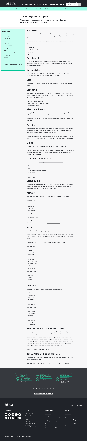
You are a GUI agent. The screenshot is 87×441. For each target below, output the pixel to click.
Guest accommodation (51, 430)
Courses (25, 4)
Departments (54, 4)
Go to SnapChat (19, 414)
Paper (5, 60)
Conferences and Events (63, 8)
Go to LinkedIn (16, 414)
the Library (31, 47)
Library (47, 424)
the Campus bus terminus (35, 101)
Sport (47, 4)
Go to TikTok (6, 418)
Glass (5, 50)
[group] (23, 379)
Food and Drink (39, 8)
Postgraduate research (51, 420)
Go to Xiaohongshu (19, 418)
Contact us (48, 414)
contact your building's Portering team (54, 242)
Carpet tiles (7, 38)
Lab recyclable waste (9, 53)
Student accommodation (52, 428)
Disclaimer (68, 414)
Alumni (79, 2)
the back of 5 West (33, 105)
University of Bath (10, 404)
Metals (6, 57)
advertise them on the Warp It (35, 130)
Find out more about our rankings (43, 393)
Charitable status (9, 436)
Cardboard (7, 36)
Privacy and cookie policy (72, 420)
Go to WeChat (9, 418)
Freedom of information (71, 416)
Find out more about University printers (38, 349)
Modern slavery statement (72, 418)
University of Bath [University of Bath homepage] (11, 3)
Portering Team (40, 343)
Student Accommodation (28, 8)
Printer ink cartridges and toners (13, 64)
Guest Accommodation (50, 8)
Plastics (6, 62)
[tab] (36, 388)
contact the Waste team (52, 83)
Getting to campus (32, 426)
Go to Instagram (13, 414)
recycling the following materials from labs (51, 162)
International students (51, 422)
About (62, 4)
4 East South (31, 54)
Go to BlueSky (9, 414)
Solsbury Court (37, 359)
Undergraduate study (51, 416)
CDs (5, 41)
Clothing (6, 43)
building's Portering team (34, 154)
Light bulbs (7, 55)
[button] (33, 389)
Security (18, 8)
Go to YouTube (16, 418)
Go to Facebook (6, 414)
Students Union (49, 426)
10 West (30, 52)
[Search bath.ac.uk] (72, 4)
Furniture (6, 48)
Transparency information (72, 422)
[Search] (79, 4)
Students (73, 2)
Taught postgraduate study (52, 418)
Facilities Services (74, 8)
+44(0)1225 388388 (30, 424)
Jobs (46, 432)
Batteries (6, 34)
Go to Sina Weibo (13, 418)
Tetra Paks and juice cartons (12, 67)
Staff (67, 2)
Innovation (40, 4)
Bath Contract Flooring (56, 73)
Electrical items (8, 45)
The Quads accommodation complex (38, 103)
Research (32, 4)
